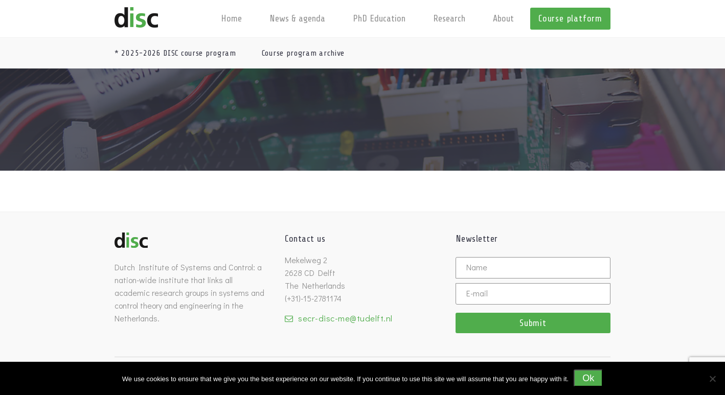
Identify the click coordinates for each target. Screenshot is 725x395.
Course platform (570, 18)
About (503, 18)
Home (231, 18)
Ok (588, 378)
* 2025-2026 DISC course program (175, 53)
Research (449, 18)
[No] (712, 379)
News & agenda (297, 18)
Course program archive (303, 53)
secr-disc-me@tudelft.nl (345, 318)
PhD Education (379, 18)
